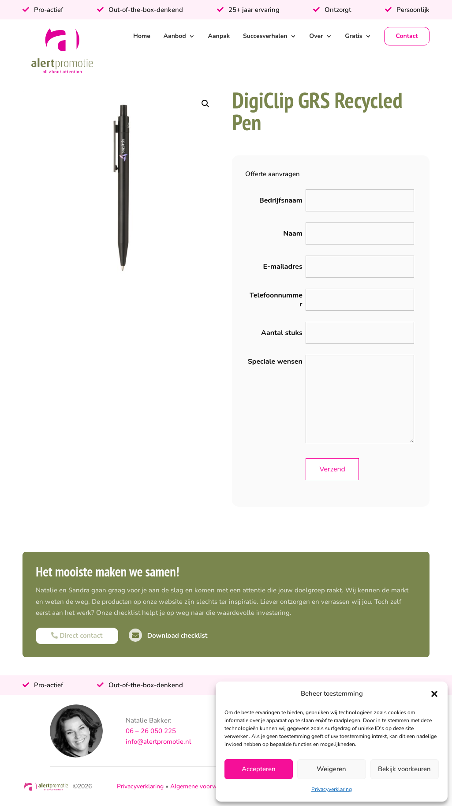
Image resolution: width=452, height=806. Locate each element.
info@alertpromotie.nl (158, 741)
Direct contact (76, 635)
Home (141, 36)
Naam (293, 233)
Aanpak (219, 36)
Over (316, 36)
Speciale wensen (275, 361)
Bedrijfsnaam (281, 200)
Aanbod (175, 36)
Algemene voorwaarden (203, 786)
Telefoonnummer (276, 300)
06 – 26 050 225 (151, 731)
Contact (407, 36)
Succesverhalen (265, 36)
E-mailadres (282, 266)
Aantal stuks (282, 332)
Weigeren (331, 769)
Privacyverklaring (331, 789)
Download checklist (168, 635)
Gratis (353, 36)
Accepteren (259, 769)
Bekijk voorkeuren (404, 769)
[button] (434, 693)
